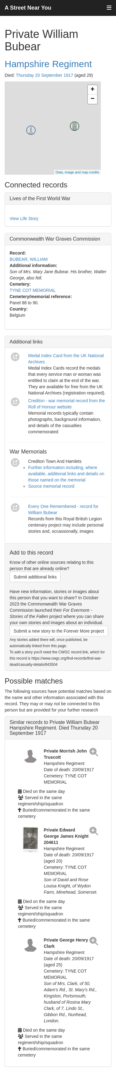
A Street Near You (28, 8)
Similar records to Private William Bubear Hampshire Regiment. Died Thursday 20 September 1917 (55, 728)
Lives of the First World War (40, 198)
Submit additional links (35, 576)
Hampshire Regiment (48, 64)
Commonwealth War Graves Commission (55, 239)
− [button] (92, 99)
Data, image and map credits (77, 172)
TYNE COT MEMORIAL (33, 290)
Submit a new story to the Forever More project (59, 631)
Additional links (26, 341)
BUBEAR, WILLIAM (29, 259)
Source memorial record (51, 486)
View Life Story (24, 218)
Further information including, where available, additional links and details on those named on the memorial (66, 473)
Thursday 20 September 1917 (44, 75)
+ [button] (92, 89)
